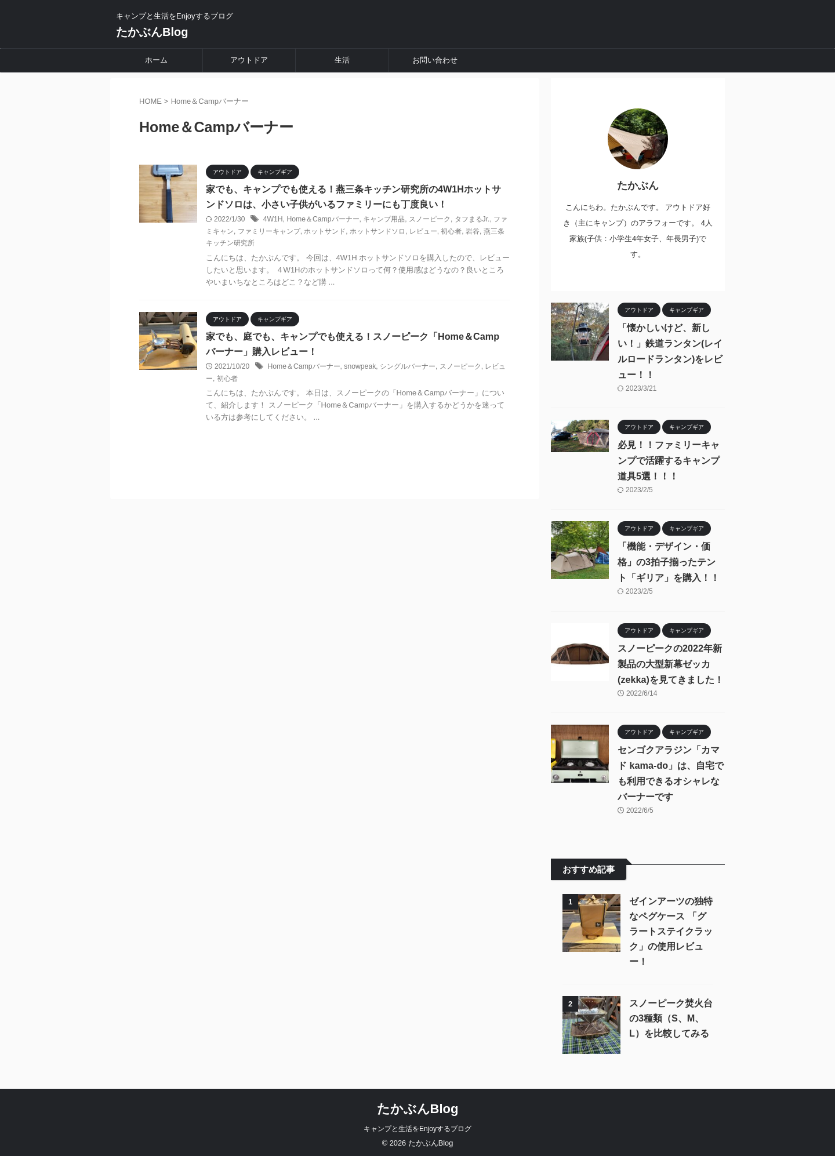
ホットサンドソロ (377, 232)
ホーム (156, 60)
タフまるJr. (471, 220)
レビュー (423, 232)
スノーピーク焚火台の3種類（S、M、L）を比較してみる (671, 1015)
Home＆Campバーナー (322, 220)
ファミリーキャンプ (269, 232)
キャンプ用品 (383, 220)
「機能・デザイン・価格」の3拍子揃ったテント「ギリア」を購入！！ (671, 558)
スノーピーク (428, 220)
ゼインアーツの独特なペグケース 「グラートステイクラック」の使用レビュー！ (671, 928)
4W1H (272, 220)
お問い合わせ (435, 60)
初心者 (451, 232)
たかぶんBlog (152, 32)
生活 (342, 60)
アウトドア (249, 60)
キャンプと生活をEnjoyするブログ (417, 1125)
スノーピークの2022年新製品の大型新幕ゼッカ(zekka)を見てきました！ (670, 660)
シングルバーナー (406, 367)
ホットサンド (325, 232)
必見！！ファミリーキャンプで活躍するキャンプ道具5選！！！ (669, 456)
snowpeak (359, 367)
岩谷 (473, 232)
